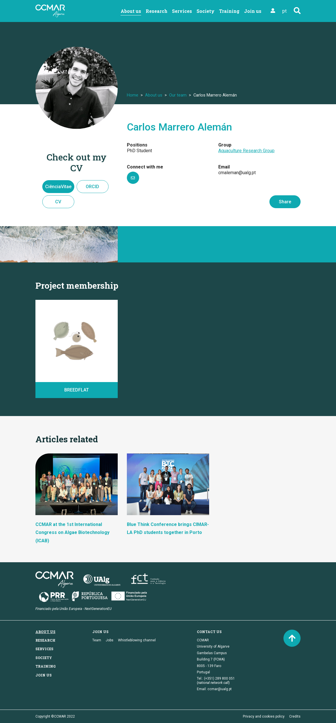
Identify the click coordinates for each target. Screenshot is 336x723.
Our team (178, 95)
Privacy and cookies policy (264, 716)
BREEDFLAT (76, 390)
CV (58, 201)
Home (132, 95)
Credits (295, 716)
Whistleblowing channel (137, 640)
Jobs (109, 640)
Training (229, 11)
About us (131, 11)
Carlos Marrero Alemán (179, 127)
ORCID (92, 186)
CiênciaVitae (58, 186)
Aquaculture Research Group (246, 150)
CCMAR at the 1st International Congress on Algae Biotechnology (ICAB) (72, 532)
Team (96, 640)
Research (156, 11)
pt (284, 11)
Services (182, 11)
